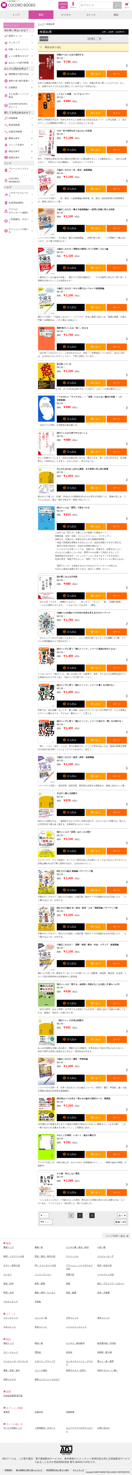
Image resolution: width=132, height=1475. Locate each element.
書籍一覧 (39, 1247)
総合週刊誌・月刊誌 (106, 1343)
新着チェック (15, 36)
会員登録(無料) (16, 202)
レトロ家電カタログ (19, 56)
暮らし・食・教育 (105, 1361)
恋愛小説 (70, 1274)
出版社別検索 (15, 131)
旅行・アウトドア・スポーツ (110, 1283)
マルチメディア (10, 1301)
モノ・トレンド (10, 1352)
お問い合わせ (103, 1428)
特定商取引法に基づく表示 (57, 1470)
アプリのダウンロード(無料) (18, 211)
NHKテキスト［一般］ (107, 1370)
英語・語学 (8, 1283)
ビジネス (66, 14)
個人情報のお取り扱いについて (29, 1470)
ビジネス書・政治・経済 (77, 1247)
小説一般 (101, 1247)
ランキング (14, 42)
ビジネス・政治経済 (75, 1343)
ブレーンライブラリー (19, 170)
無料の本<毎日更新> (19, 81)
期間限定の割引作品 (19, 74)
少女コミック (9, 1327)
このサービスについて (19, 194)
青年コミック (103, 1318)
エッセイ (7, 1274)
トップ (16, 14)
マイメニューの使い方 (19, 231)
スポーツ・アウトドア (45, 1361)
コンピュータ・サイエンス (15, 1361)
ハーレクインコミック (76, 1327)
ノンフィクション (43, 1274)
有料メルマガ (9, 1379)
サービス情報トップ (12, 1428)
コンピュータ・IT (105, 1256)
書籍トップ (8, 1247)
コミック (91, 14)
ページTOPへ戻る (115, 1236)
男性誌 (38, 1352)
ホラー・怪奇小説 (11, 1265)
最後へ (118, 1222)
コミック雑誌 (41, 1370)
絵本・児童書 (103, 1292)
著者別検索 (14, 125)
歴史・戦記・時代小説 (45, 1256)
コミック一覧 (41, 1318)
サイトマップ (78, 1470)
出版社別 (39, 1412)
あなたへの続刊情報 (19, 62)
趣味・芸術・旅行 (11, 1370)
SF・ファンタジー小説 (45, 1265)
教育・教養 (40, 1283)
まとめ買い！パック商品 (19, 95)
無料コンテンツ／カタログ (47, 1379)
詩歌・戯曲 (71, 1292)
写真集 (38, 1301)
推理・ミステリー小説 (13, 1256)
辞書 (68, 1283)
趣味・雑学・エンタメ (45, 1292)
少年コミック (72, 1318)
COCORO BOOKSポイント (18, 105)
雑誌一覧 (39, 1343)
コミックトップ (10, 1318)
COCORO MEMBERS (14, 180)
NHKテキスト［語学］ (76, 1370)
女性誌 (69, 1352)
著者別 (6, 1412)
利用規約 (8, 1470)
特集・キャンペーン (19, 49)
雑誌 (116, 14)
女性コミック (41, 1327)
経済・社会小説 (104, 1265)
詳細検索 (13, 118)
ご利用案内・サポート (19, 221)
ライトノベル (72, 1256)
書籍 (41, 14)
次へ (120, 1215)
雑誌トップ (8, 1343)
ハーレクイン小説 (105, 1274)
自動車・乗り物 (104, 1352)
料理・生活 (8, 1292)
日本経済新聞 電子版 (13, 1395)
